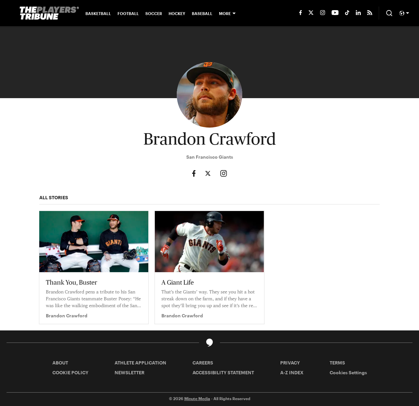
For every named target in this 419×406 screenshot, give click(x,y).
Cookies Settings (348, 372)
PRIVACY (290, 362)
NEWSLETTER (129, 372)
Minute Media (197, 398)
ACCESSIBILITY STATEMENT (223, 372)
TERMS (337, 362)
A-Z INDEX (291, 372)
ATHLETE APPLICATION (140, 362)
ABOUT (60, 362)
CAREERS (202, 362)
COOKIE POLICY (70, 372)
